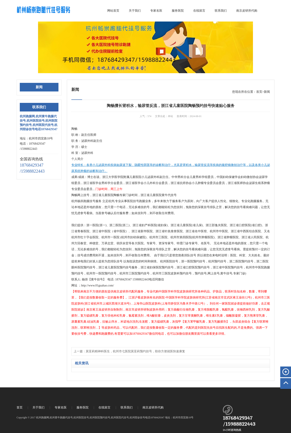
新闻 (267, 91)
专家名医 (156, 10)
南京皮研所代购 (246, 10)
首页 (259, 91)
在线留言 (199, 10)
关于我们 (135, 10)
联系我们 (221, 10)
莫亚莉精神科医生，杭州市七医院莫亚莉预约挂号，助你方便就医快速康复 (135, 351)
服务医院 (178, 10)
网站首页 (113, 10)
